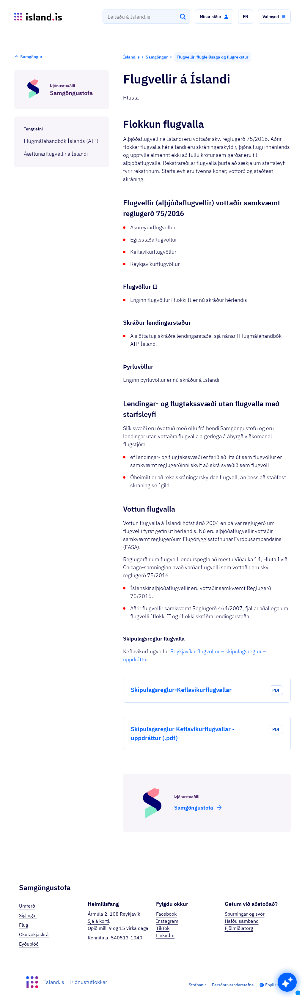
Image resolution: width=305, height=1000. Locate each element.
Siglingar (28, 915)
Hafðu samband (242, 921)
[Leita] (182, 16)
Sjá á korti (98, 921)
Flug (23, 925)
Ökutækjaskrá (34, 934)
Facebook (166, 914)
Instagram (167, 921)
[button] (214, 17)
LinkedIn (165, 935)
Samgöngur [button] (28, 56)
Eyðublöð (29, 944)
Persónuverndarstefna (233, 985)
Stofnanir (197, 985)
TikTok (162, 928)
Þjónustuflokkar (88, 982)
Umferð (27, 906)
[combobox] (146, 17)
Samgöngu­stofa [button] (198, 807)
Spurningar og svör (245, 914)
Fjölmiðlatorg (239, 928)
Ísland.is (54, 982)
